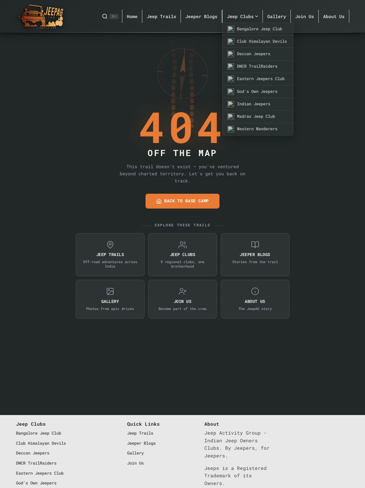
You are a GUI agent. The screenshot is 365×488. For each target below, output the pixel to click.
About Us (334, 16)
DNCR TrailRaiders (36, 463)
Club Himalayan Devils (41, 443)
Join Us (304, 16)
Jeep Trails (161, 16)
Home (132, 16)
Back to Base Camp (182, 201)
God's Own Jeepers (36, 483)
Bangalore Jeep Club (38, 433)
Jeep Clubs (242, 16)
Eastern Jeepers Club (40, 473)
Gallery (276, 16)
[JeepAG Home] (40, 16)
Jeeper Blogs (201, 16)
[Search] (110, 16)
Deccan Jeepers (32, 453)
